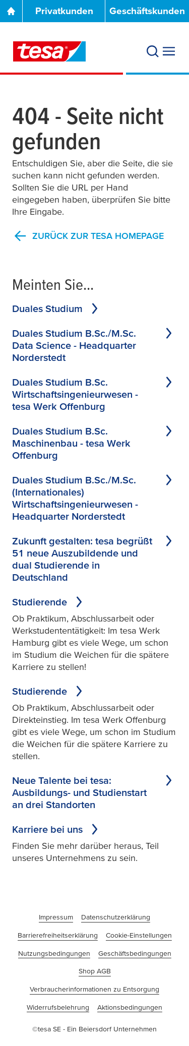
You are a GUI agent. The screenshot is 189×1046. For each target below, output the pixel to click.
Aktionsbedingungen (129, 1007)
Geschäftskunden (147, 11)
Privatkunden (64, 11)
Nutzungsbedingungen (54, 953)
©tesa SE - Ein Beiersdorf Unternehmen (94, 1029)
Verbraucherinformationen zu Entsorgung (94, 989)
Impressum (56, 917)
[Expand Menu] (169, 51)
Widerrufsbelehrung (58, 1007)
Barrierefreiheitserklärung (58, 935)
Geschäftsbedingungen (134, 953)
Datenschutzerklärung (115, 917)
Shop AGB (95, 971)
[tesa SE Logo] (49, 51)
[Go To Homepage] (11, 11)
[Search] (153, 51)
